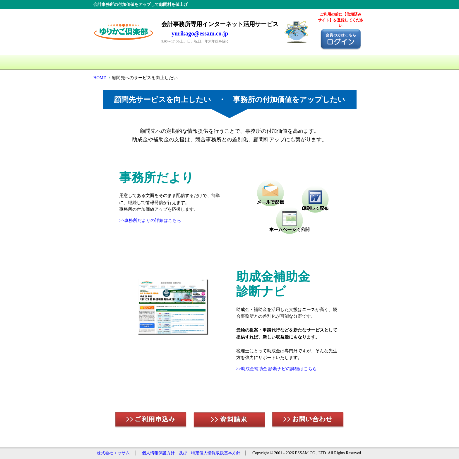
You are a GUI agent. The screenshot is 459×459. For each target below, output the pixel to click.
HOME (112, 62)
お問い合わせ (342, 62)
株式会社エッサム (113, 453)
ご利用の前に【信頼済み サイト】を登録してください (341, 20)
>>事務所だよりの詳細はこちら (150, 220)
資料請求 (295, 62)
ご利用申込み (248, 62)
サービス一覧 (154, 62)
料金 (201, 62)
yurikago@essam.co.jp (200, 33)
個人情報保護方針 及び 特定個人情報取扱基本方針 (191, 453)
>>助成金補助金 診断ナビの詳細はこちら (276, 368)
